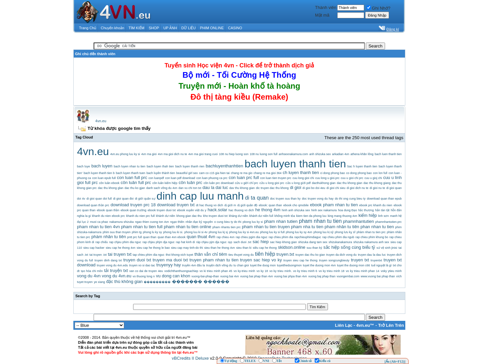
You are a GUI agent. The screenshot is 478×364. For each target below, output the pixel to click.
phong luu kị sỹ (323, 232)
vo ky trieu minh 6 (305, 271)
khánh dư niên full (261, 216)
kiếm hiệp (367, 215)
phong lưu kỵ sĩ (345, 232)
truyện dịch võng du (219, 265)
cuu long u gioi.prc (327, 178)
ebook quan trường (133, 210)
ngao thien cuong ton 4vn (152, 222)
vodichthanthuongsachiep (181, 271)
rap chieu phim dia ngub (338, 237)
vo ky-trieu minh (244, 271)
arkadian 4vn (340, 154)
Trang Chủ (87, 28)
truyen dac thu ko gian (310, 254)
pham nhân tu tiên (342, 226)
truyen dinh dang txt (108, 260)
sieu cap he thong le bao (153, 247)
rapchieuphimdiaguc (307, 237)
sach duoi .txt (242, 242)
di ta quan (257, 198)
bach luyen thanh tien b (99, 173)
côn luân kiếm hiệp (164, 183)
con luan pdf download (180, 178)
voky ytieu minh (391, 271)
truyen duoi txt (137, 259)
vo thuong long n (144, 276)
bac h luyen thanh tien (362, 166)
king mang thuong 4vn (342, 216)
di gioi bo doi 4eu (313, 188)
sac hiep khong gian (283, 242)
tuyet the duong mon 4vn (319, 265)
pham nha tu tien (307, 226)
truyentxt (376, 260)
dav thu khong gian (242, 188)
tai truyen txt (119, 254)
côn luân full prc (136, 182)
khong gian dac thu (188, 216)
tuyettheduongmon (289, 265)
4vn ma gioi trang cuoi (202, 154)
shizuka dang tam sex (312, 242)
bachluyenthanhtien (224, 165)
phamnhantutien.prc (388, 222)
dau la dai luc (215, 187)
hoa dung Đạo (347, 210)
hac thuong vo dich (241, 210)
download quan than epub (384, 198)
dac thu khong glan (110, 188)
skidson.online (291, 247)
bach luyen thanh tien (295, 164)
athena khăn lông (362, 154)
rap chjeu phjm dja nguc (158, 242)
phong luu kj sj (218, 232)
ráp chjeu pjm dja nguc (211, 242)
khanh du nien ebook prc (108, 216)
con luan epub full (104, 178)
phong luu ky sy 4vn (299, 232)
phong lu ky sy (152, 232)
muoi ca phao (99, 222)
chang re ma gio (242, 173)
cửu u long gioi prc (272, 183)
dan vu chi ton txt (190, 188)
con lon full (380, 173)
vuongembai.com (348, 276)
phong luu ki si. (173, 232)
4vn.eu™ (365, 325)
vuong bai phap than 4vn (256, 276)
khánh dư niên (165, 216)
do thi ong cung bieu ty (350, 198)
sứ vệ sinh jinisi (386, 247)
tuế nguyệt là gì (381, 265)
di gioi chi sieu (336, 188)
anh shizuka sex (320, 154)
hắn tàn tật (382, 210)
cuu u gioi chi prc (352, 178)
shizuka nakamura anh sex (371, 242)
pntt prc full (134, 237)
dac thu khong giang (377, 183)
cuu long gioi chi (303, 178)
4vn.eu (100, 121)
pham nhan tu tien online (187, 226)
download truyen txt (176, 204)
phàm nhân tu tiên (108, 236)
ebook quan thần (108, 210)
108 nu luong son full (263, 154)
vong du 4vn (89, 275)
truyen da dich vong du (341, 254)
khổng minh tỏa (285, 216)
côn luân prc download (218, 183)
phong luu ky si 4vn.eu (244, 232)
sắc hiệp (331, 247)
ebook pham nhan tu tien (334, 204)
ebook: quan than (270, 205)
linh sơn (383, 216)
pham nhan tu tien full (142, 226)
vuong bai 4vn (229, 276)
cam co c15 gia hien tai (214, 173)
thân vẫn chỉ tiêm (211, 254)
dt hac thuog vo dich (209, 205)
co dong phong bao (359, 173)
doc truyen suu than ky (285, 198)
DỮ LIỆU (188, 28)
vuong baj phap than (322, 276)
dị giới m (230, 205)
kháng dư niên (238, 216)
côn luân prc (190, 182)
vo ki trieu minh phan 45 (215, 271)
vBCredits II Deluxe (190, 358)
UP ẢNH (170, 28)
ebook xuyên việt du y (191, 210)
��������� (157, 282)
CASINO (235, 28)
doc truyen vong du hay (318, 198)
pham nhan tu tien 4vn (98, 226)
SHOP (154, 28)
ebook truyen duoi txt (162, 210)
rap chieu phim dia (281, 237)
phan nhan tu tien (377, 226)
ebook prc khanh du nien (375, 205)
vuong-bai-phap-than (205, 276)
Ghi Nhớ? (378, 8)
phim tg (137, 232)
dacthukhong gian (324, 183)
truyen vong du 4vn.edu (112, 265)
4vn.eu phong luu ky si (125, 154)
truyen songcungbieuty (334, 260)
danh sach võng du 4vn (161, 188)
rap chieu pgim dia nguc (252, 237)
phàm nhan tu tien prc (371, 232)
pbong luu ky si (253, 222)
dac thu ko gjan (134, 188)
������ (216, 281)
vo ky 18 (262, 271)
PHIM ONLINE (212, 28)
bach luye (83, 166)
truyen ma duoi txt (170, 259)
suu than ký (314, 247)
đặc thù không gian (124, 281)
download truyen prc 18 (133, 204)
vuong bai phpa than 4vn (290, 276)
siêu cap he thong (265, 247)
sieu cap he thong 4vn (120, 247)
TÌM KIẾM (136, 28)
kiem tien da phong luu (311, 216)
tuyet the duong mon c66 (353, 265)
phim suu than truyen (116, 232)
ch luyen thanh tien (301, 172)
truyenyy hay (168, 264)
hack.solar (217, 209)
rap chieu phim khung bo (372, 237)
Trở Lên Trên (391, 325)
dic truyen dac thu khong (272, 188)
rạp (230, 242)
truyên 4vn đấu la (193, 265)
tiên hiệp (265, 254)
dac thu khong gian (349, 183)
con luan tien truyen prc (275, 178)
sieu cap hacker (94, 247)
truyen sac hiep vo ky (261, 259)
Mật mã (322, 15)
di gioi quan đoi (123, 198)
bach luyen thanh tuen (130, 173)
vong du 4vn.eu (116, 275)
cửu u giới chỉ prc (246, 183)
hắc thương (366, 210)
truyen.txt (285, 254)
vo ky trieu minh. (281, 271)
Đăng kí (392, 29)
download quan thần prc (93, 205)
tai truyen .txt (98, 254)
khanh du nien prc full (140, 216)
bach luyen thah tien (160, 166)
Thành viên (325, 7)
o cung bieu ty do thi (227, 222)
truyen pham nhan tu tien (214, 259)
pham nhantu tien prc (226, 227)
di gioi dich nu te (357, 188)
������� (187, 281)
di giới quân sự (145, 198)
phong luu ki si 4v (195, 232)
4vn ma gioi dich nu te (172, 154)
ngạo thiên (177, 222)
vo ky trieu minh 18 (332, 271)
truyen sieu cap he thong (300, 260)
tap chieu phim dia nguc (149, 254)
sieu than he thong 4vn (219, 247)
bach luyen (101, 165)
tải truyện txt (116, 270)
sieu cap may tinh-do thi (187, 247)
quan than (149, 237)
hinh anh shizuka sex (296, 210)
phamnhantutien (358, 221)
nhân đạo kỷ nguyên (199, 222)
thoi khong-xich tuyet (179, 254)
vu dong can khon (173, 275)
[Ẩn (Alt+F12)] (394, 361)
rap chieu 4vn (225, 237)
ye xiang (99, 282)
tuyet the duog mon (263, 265)
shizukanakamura (340, 242)
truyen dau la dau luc (372, 254)
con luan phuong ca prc (211, 178)
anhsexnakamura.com (293, 154)
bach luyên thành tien (160, 173)
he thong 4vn (267, 209)
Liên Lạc (344, 325)
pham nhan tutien (281, 221)
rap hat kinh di (185, 242)
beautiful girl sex (187, 173)
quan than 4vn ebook (172, 237)
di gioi (295, 187)
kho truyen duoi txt (215, 216)
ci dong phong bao (332, 173)
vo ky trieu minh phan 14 (362, 271)
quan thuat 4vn (201, 236)
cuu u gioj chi (373, 178)
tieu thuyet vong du (241, 254)
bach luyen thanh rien (189, 166)
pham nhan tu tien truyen (266, 226)
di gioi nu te (377, 188)
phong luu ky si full (272, 232)
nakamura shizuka (121, 222)
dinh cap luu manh (200, 196)
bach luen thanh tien (388, 154)
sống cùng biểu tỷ (358, 247)
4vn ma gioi (149, 154)
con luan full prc (132, 177)
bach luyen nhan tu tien (129, 166)
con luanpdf (156, 178)
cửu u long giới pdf (298, 183)
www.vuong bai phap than (377, 276)
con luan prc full (244, 177)
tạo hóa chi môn (92, 271)
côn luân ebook (109, 183)
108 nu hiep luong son (234, 154)
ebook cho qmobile (296, 205)
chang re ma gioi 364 (267, 173)
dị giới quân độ (247, 205)
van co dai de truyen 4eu (146, 271)
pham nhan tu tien (320, 221)
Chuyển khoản (112, 28)
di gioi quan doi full (99, 198)
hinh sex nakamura (324, 210)
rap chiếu (101, 242)
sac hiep (261, 241)
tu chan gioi (241, 265)
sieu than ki (243, 247)
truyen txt (360, 259)
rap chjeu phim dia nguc (125, 242)
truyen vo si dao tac (142, 265)
